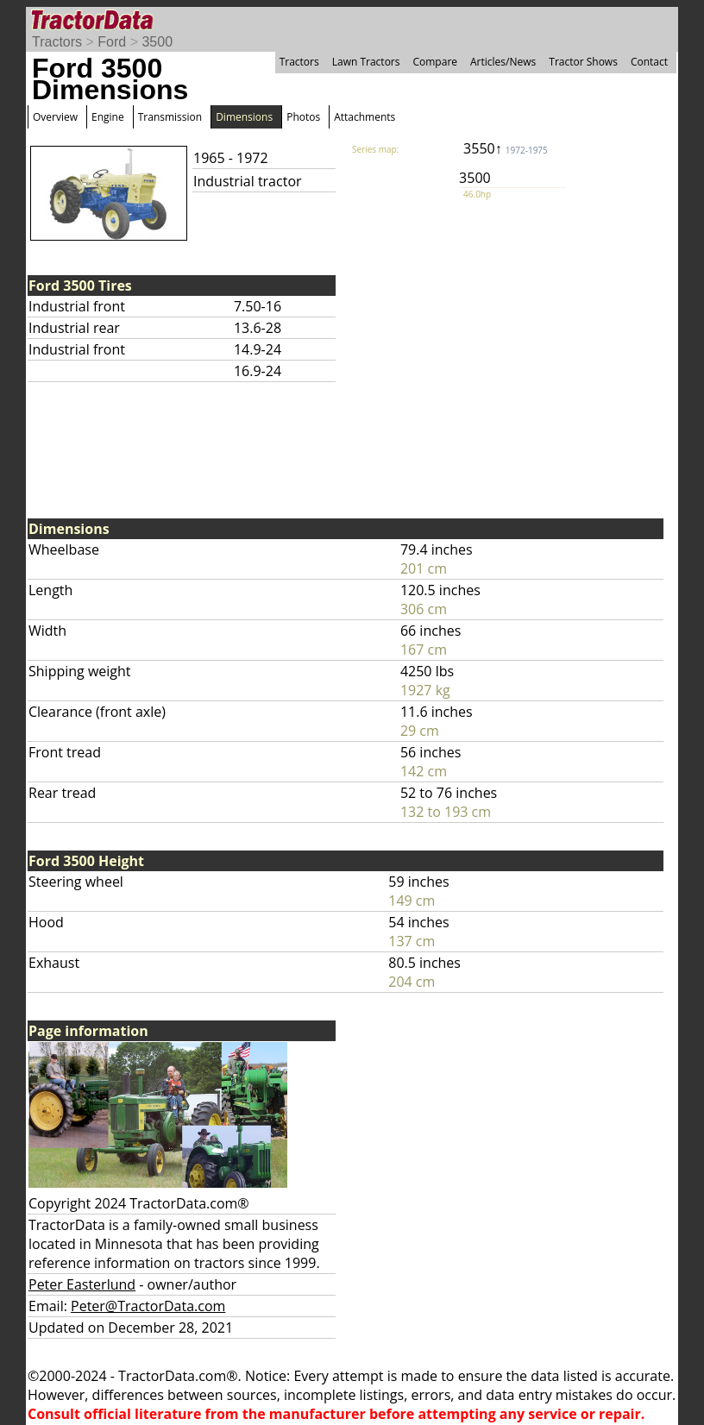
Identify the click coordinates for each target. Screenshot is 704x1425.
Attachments (364, 117)
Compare (434, 61)
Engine (107, 117)
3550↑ (505, 148)
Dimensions (244, 117)
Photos (303, 117)
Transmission (170, 117)
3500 (157, 42)
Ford (111, 42)
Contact (649, 61)
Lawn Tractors (366, 61)
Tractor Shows (583, 61)
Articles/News (503, 61)
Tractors (57, 42)
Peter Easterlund (81, 1284)
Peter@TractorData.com (148, 1305)
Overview (55, 117)
